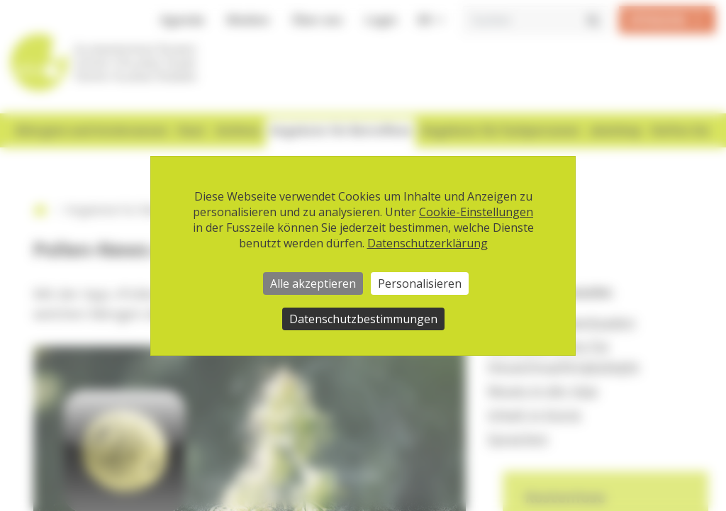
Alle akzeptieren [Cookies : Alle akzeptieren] (313, 283)
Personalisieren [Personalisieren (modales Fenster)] (420, 283)
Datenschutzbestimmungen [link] (363, 319)
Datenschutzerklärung (427, 243)
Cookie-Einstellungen (476, 212)
